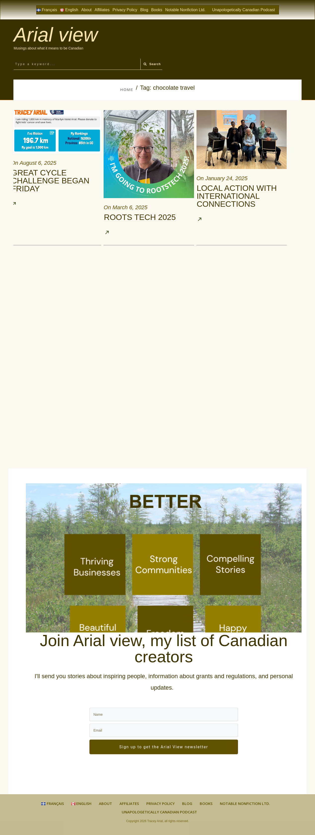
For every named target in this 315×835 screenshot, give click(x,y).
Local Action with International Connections (237, 196)
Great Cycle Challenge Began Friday (50, 180)
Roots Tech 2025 (140, 217)
